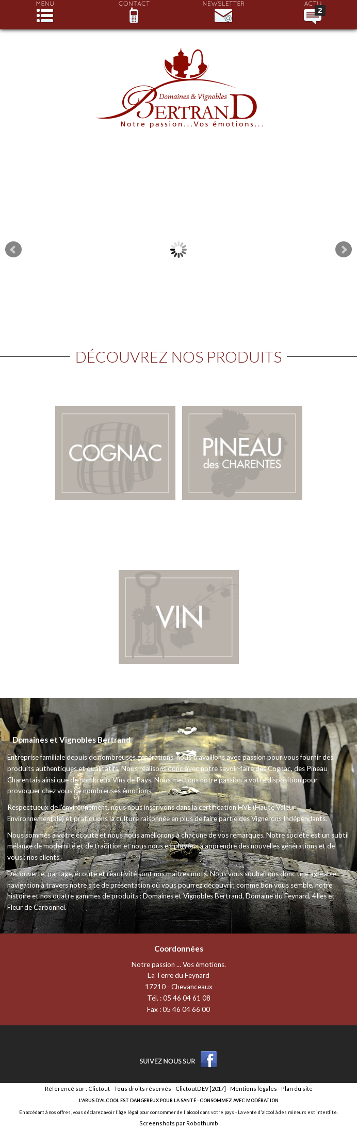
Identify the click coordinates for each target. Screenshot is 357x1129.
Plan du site (297, 1088)
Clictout (99, 1088)
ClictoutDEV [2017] (200, 1088)
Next (343, 249)
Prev (13, 249)
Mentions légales (253, 1088)
